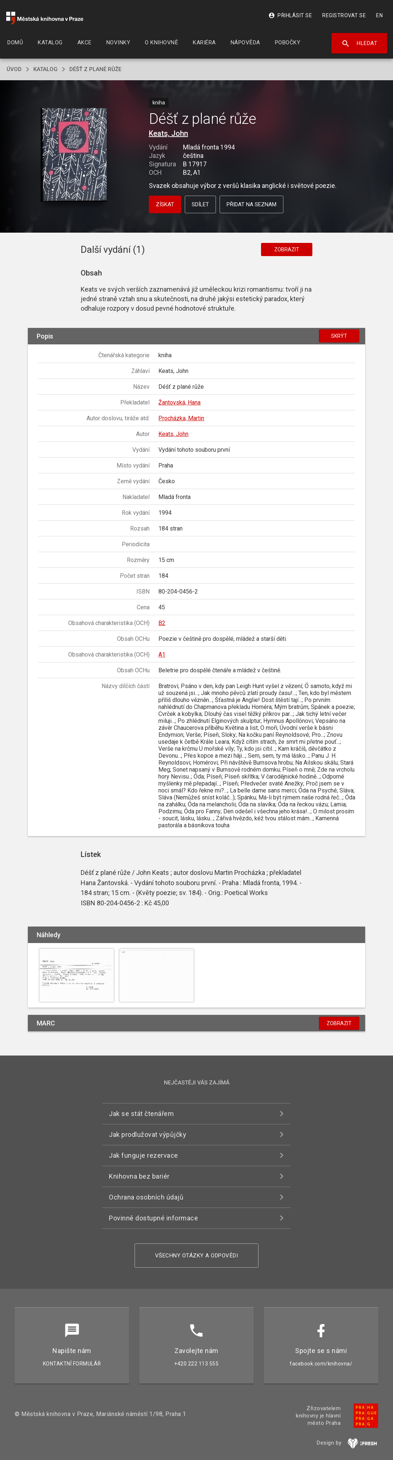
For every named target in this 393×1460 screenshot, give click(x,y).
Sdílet (200, 204)
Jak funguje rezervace (143, 1155)
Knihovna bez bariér (139, 1176)
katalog (45, 69)
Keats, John (168, 133)
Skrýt (339, 336)
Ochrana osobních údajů (146, 1197)
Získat (165, 204)
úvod (14, 69)
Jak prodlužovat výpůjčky (147, 1134)
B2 (161, 623)
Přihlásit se (290, 15)
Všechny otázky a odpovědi (196, 1255)
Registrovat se (344, 15)
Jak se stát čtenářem (141, 1113)
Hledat (359, 43)
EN (379, 15)
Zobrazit (286, 249)
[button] (73, 155)
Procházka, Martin (181, 418)
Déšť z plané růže (95, 69)
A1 (161, 654)
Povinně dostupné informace (153, 1218)
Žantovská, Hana (179, 402)
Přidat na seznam (251, 204)
